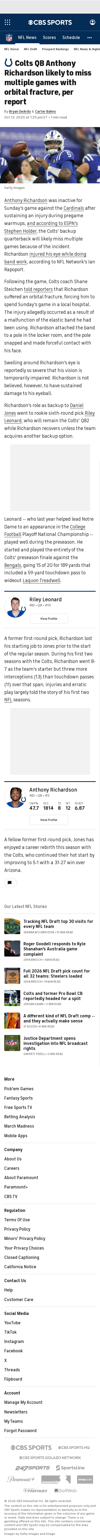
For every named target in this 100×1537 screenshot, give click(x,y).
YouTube (12, 1323)
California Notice (20, 1267)
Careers (11, 1168)
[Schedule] (71, 37)
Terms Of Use (17, 1220)
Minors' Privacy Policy (24, 1238)
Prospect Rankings (55, 49)
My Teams (13, 1421)
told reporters (38, 289)
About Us (13, 1159)
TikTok (10, 1332)
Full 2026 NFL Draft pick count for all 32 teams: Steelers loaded (56, 974)
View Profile (48, 619)
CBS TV (11, 1196)
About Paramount (21, 1177)
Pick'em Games (19, 1089)
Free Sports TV (18, 1107)
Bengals (12, 565)
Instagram (14, 1341)
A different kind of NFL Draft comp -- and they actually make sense (59, 1018)
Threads (12, 1370)
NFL (8, 700)
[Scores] (49, 37)
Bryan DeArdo (20, 111)
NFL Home (11, 49)
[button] (90, 37)
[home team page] (23, 609)
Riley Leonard (45, 599)
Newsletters (15, 1412)
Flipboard (13, 1379)
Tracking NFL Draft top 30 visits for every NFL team (58, 924)
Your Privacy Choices (24, 1248)
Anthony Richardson (25, 200)
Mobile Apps (15, 1136)
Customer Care (18, 1299)
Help (8, 1290)
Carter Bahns (45, 111)
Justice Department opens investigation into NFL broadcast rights (55, 1043)
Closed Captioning (21, 1257)
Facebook (13, 1351)
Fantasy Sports (18, 1098)
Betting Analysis (19, 1117)
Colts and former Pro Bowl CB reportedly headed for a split (53, 996)
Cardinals (73, 208)
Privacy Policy (17, 1229)
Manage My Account (23, 1402)
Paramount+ (16, 1187)
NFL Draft (30, 49)
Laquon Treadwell (41, 580)
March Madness (19, 1126)
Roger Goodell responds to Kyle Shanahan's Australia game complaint (54, 949)
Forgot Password (20, 1430)
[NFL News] (27, 37)
